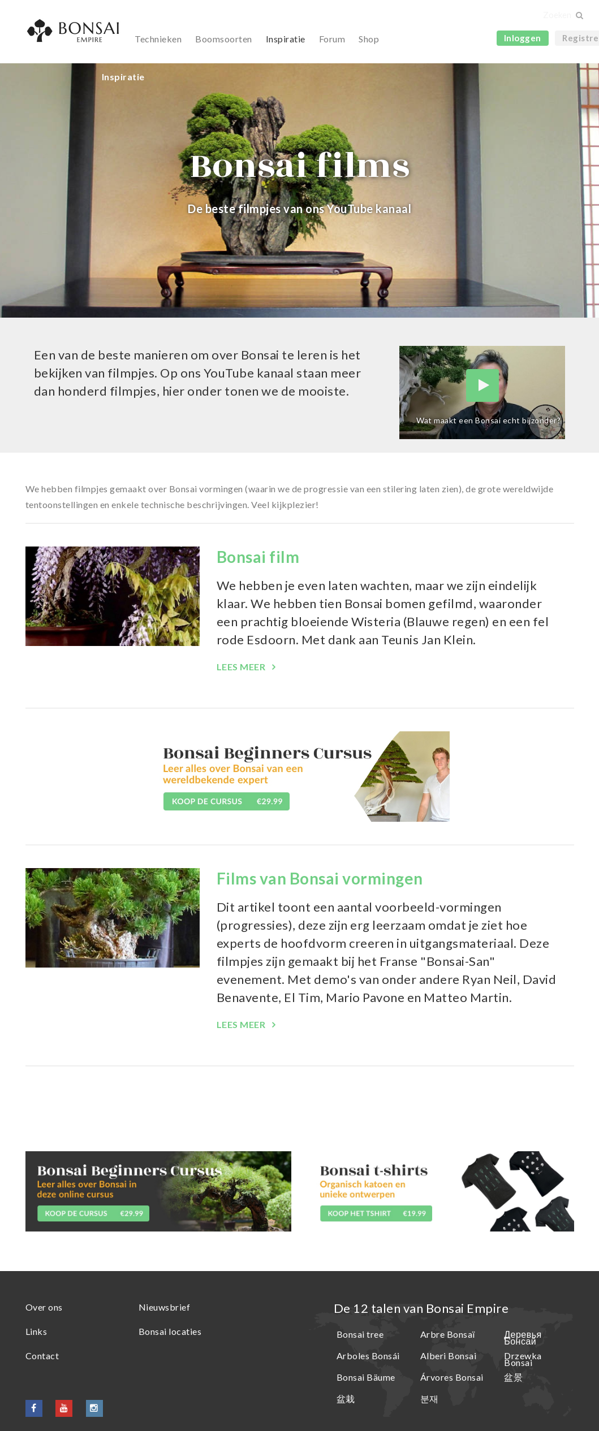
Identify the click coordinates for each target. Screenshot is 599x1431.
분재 (429, 1398)
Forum (332, 38)
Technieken (158, 38)
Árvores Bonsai (452, 1377)
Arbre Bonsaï (447, 1334)
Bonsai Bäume (366, 1377)
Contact (42, 1355)
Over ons (44, 1307)
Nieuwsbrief (165, 1307)
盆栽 (346, 1398)
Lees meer (242, 666)
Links (36, 1331)
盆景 (513, 1377)
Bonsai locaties (170, 1331)
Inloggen (522, 38)
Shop (369, 38)
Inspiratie (285, 38)
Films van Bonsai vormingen (320, 878)
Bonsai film (258, 556)
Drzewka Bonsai (523, 1359)
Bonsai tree (360, 1334)
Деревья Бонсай (523, 1337)
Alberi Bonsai (448, 1355)
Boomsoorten (223, 38)
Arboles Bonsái (368, 1355)
